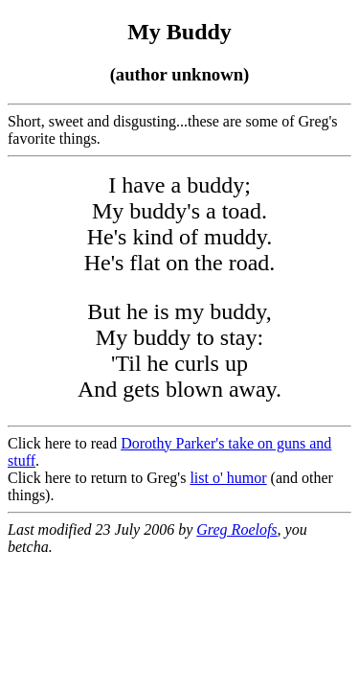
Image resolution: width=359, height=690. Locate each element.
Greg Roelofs (236, 529)
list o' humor (228, 478)
